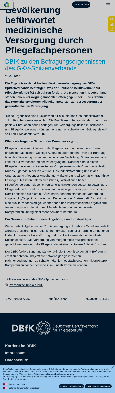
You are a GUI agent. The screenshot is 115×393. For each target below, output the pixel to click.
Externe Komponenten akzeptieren (24, 388)
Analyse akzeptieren (18, 384)
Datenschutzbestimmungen (60, 374)
